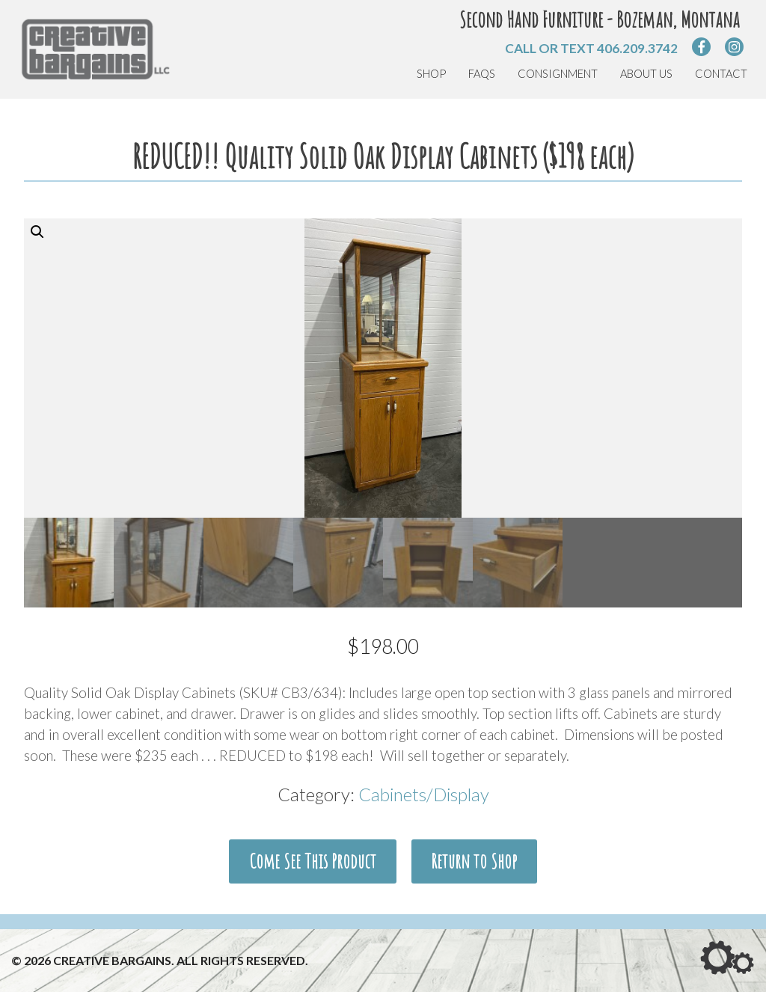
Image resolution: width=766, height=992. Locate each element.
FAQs (481, 73)
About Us (646, 73)
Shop (431, 73)
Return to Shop (474, 861)
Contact (721, 73)
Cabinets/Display (423, 794)
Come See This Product (312, 861)
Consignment (558, 73)
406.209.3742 (637, 48)
